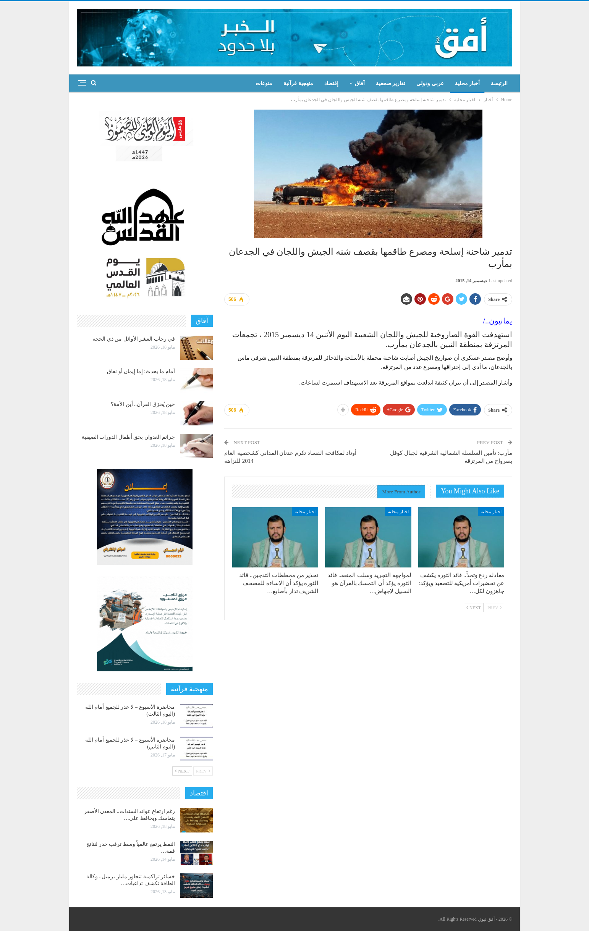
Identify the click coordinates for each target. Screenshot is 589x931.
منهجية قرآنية (298, 83)
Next (473, 607)
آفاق (360, 83)
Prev (494, 607)
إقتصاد (331, 83)
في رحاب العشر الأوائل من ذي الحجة (133, 339)
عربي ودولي (430, 83)
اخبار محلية (491, 511)
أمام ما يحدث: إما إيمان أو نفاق (141, 371)
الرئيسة (499, 83)
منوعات (264, 83)
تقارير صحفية (391, 83)
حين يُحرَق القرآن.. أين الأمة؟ (143, 404)
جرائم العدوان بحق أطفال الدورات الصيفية (128, 437)
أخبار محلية (467, 83)
